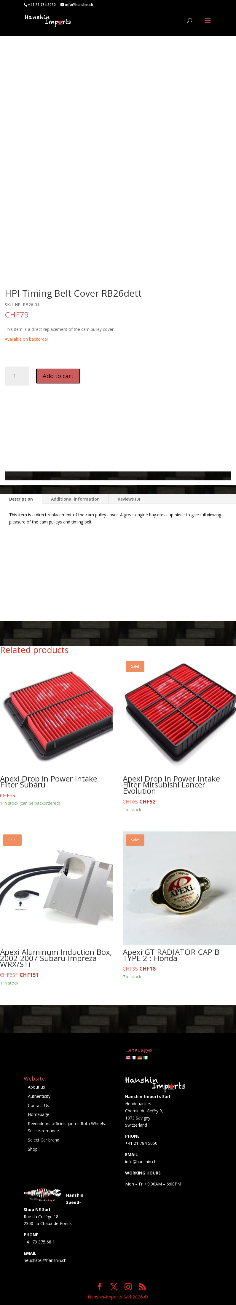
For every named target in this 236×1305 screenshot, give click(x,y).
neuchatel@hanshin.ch (45, 1260)
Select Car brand (43, 1140)
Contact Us (38, 1105)
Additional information (75, 499)
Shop (33, 1149)
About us (36, 1087)
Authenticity (39, 1096)
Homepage (38, 1114)
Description (21, 499)
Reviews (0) (129, 499)
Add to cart (58, 376)
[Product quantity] (17, 376)
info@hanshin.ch (141, 1161)
